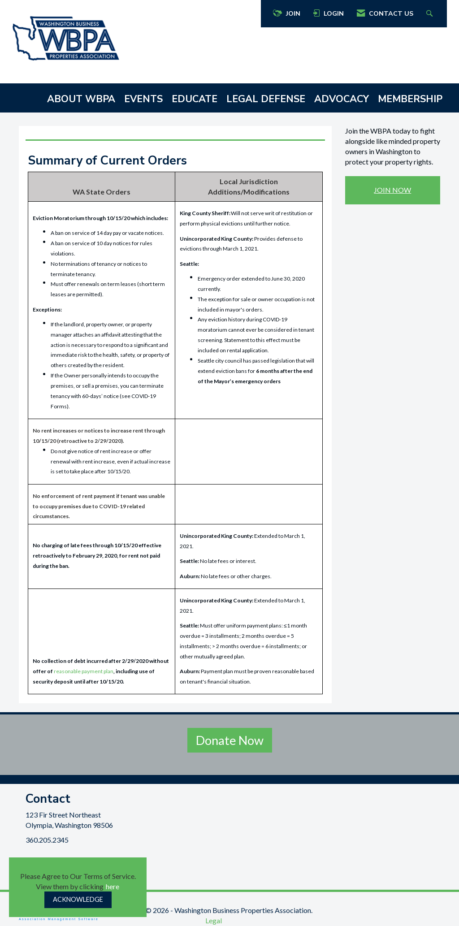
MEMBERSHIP (410, 99)
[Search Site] (430, 13)
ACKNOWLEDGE (78, 899)
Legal (213, 920)
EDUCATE (194, 99)
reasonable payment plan (83, 671)
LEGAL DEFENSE (265, 99)
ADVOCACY (341, 99)
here (112, 886)
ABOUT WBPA (81, 99)
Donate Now (230, 740)
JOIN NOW (392, 190)
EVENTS (143, 99)
